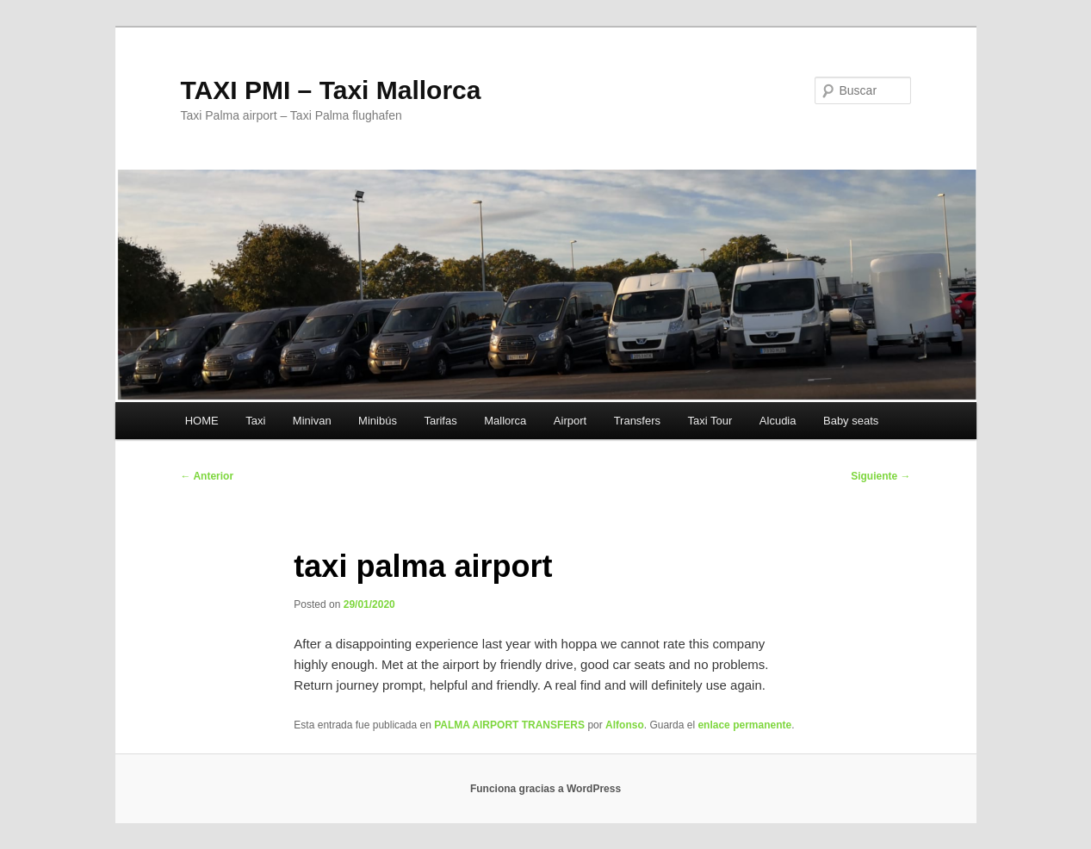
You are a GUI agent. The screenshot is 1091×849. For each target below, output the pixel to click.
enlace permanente (744, 725)
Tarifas (440, 420)
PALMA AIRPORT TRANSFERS (509, 725)
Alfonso (624, 725)
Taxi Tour (710, 420)
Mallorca (505, 420)
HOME (202, 420)
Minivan (312, 420)
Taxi (255, 420)
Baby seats (850, 420)
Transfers (637, 420)
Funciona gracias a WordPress (545, 789)
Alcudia (778, 420)
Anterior (207, 476)
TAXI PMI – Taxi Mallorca (331, 90)
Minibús (377, 420)
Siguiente (880, 476)
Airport (570, 420)
